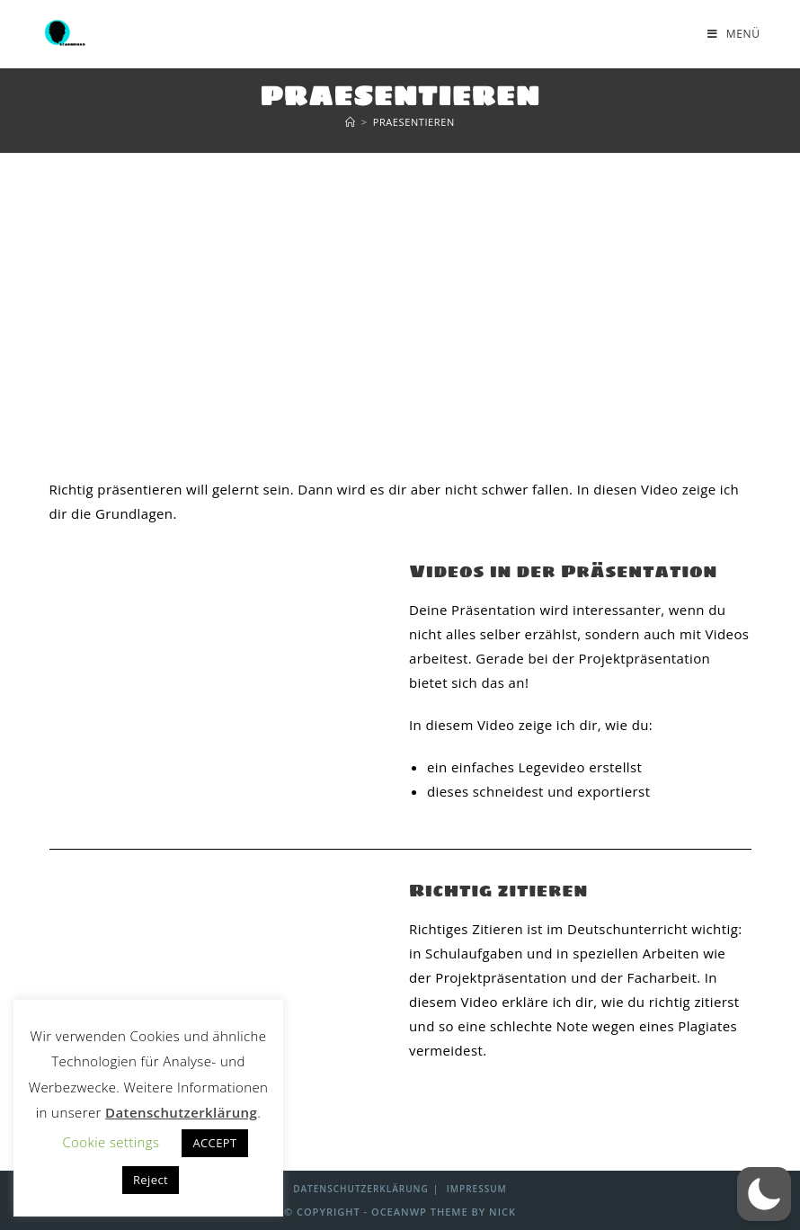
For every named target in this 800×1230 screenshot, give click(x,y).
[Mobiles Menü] (733, 33)
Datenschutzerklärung (360, 1188)
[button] (764, 1194)
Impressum (477, 1188)
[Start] (350, 122)
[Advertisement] (400, 288)
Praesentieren (414, 122)
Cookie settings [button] (110, 1142)
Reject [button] (150, 1180)
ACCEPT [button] (214, 1143)
